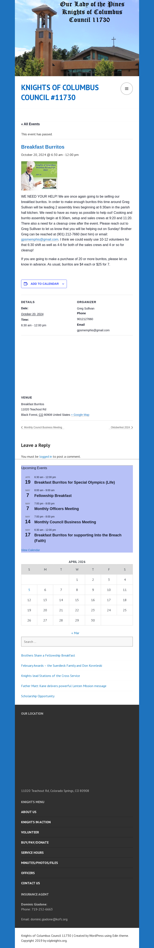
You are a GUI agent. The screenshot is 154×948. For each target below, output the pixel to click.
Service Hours (32, 852)
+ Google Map (80, 414)
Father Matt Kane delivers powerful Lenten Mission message (63, 686)
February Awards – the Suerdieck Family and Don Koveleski (61, 665)
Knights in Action (36, 822)
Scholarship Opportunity (37, 696)
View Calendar (30, 550)
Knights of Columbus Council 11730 (46, 935)
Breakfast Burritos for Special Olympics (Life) (74, 482)
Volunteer (30, 832)
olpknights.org (57, 940)
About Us (28, 812)
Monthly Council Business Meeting (42, 427)
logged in (45, 456)
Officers (28, 873)
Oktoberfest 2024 (121, 427)
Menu (126, 89)
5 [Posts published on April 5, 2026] (29, 590)
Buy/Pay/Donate (35, 842)
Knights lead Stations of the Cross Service (50, 676)
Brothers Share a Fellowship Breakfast (48, 655)
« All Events (30, 124)
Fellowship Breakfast (53, 496)
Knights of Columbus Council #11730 (60, 92)
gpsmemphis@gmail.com (39, 239)
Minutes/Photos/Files (39, 863)
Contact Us (30, 883)
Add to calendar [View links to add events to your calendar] (45, 283)
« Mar (75, 633)
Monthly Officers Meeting (56, 509)
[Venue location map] (77, 365)
